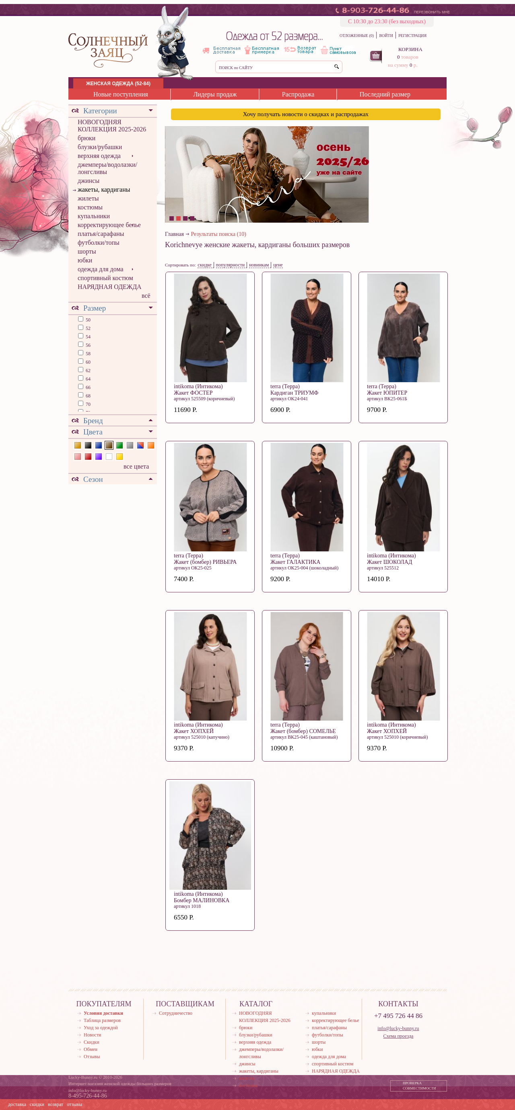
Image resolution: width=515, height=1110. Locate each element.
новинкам (259, 265)
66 (87, 387)
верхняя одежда (99, 155)
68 (87, 396)
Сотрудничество (175, 1013)
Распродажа (298, 94)
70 (87, 404)
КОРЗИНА (410, 49)
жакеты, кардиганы (104, 189)
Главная (174, 234)
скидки (37, 1104)
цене (278, 265)
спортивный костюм (105, 277)
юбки (85, 260)
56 (87, 345)
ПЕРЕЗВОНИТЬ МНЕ (432, 12)
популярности (230, 265)
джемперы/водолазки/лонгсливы (107, 168)
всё (146, 295)
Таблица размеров (102, 1020)
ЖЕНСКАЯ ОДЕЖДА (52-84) (118, 83)
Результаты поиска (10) (218, 234)
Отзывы (92, 1056)
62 (87, 370)
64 (87, 379)
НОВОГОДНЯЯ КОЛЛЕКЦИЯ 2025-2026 (112, 126)
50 (87, 320)
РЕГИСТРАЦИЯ (412, 35)
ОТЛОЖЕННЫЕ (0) (357, 35)
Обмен (90, 1049)
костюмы (90, 207)
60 (87, 362)
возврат (55, 1104)
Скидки (91, 1042)
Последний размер (385, 94)
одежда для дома (101, 269)
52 (87, 328)
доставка (17, 1104)
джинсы (88, 180)
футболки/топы (98, 242)
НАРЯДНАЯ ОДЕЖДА (110, 286)
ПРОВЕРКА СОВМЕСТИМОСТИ (419, 1086)
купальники (94, 216)
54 (87, 337)
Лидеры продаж (215, 94)
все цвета (136, 466)
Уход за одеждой (101, 1027)
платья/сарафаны (101, 233)
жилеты (88, 198)
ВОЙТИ (386, 35)
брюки (86, 138)
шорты (87, 251)
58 (87, 353)
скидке (205, 265)
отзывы (74, 1104)
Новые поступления (120, 94)
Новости (92, 1035)
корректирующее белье (109, 224)
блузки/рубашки (100, 146)
